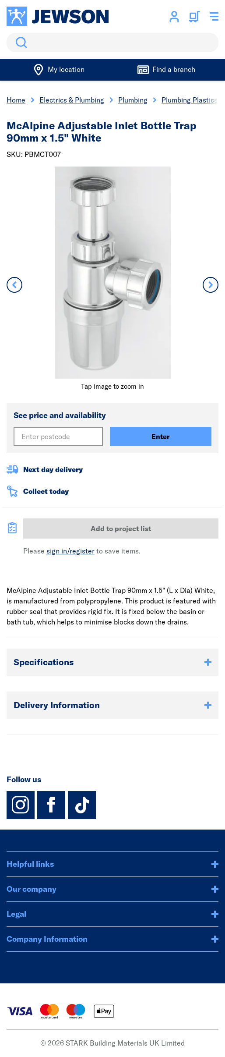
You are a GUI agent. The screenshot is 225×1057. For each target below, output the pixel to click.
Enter (160, 436)
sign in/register (70, 550)
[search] (112, 42)
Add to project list (121, 528)
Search (20, 42)
